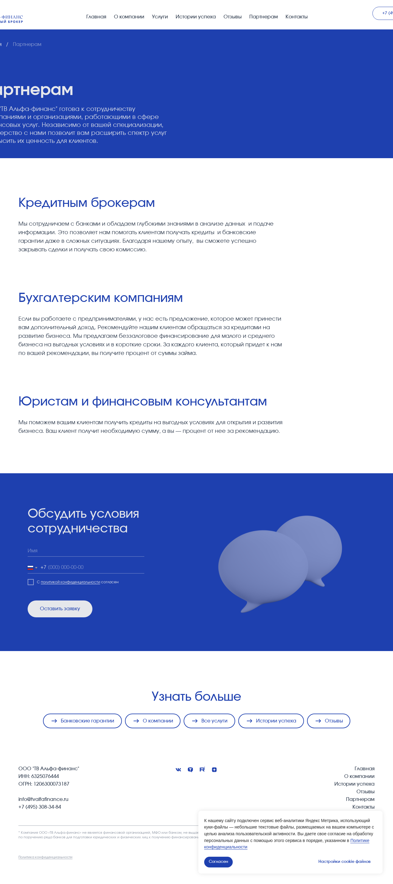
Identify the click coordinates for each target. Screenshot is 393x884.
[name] (86, 551)
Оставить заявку (60, 608)
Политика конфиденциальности (45, 857)
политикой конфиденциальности (70, 582)
